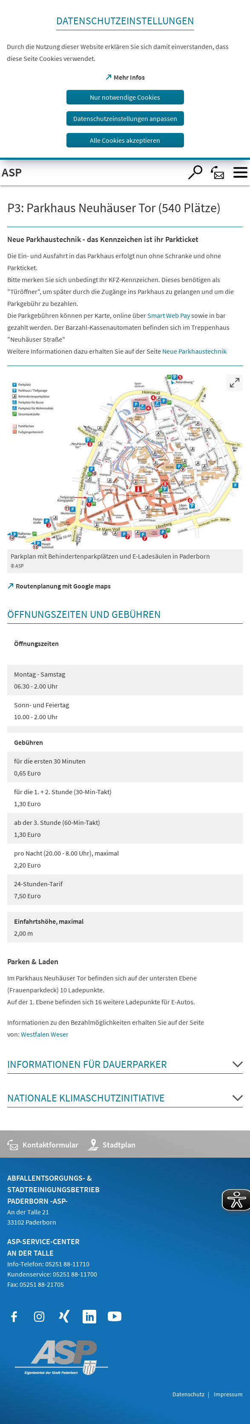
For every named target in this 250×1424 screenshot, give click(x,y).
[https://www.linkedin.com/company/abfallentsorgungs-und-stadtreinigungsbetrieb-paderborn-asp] (89, 1316)
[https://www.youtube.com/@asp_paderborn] (114, 1316)
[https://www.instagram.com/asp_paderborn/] (39, 1316)
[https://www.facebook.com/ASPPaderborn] (14, 1316)
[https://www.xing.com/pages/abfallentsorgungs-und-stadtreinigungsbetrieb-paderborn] (64, 1316)
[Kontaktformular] (217, 172)
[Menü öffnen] (240, 172)
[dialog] (125, 80)
